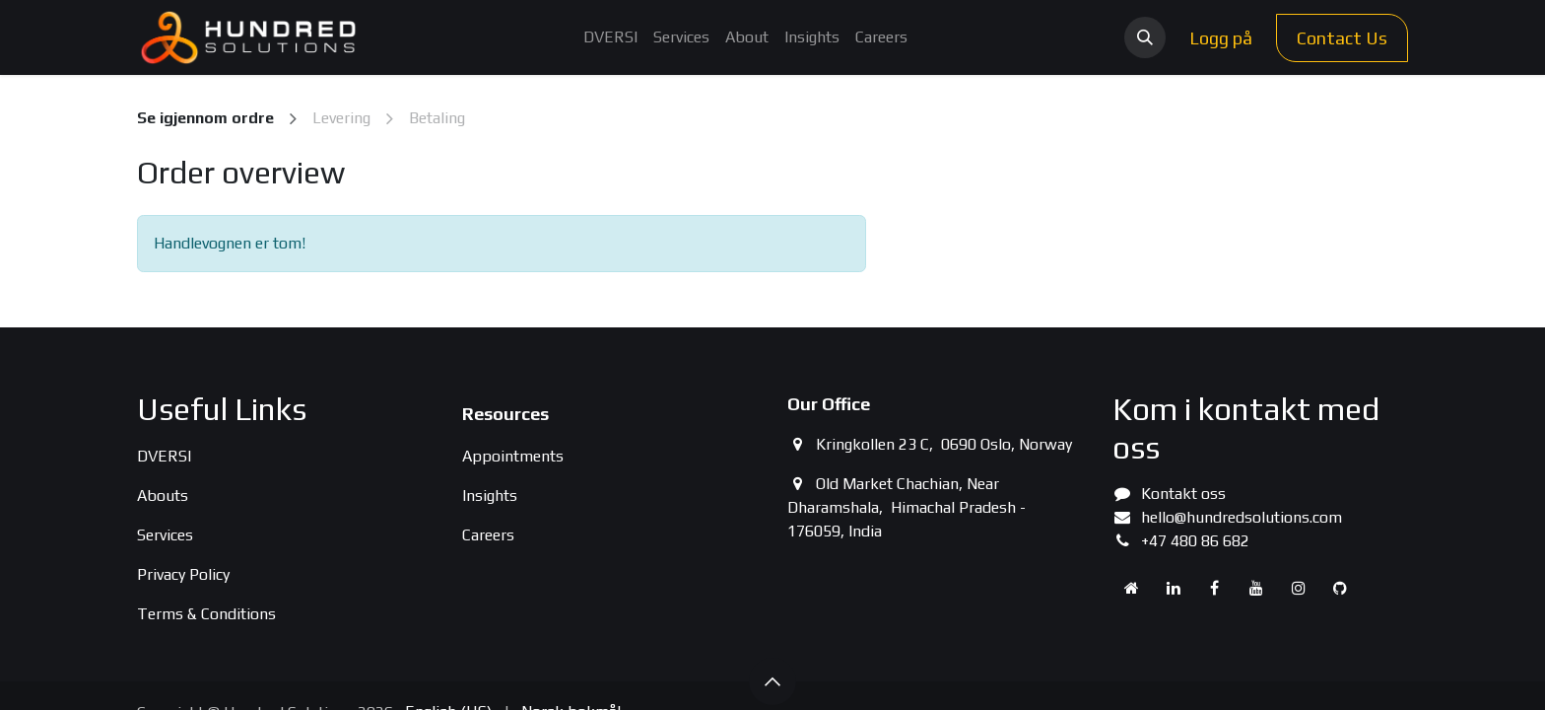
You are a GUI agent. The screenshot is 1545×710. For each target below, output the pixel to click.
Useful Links (221, 408)
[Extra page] (1131, 588)
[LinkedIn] (1173, 588)
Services (165, 535)
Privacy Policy (183, 574)
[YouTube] (1256, 588)
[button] (1145, 37)
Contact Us (1342, 38)
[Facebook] (1215, 588)
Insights (489, 495)
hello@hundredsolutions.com (1241, 517)
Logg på (1220, 38)
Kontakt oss (1183, 493)
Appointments (513, 456)
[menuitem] (610, 37)
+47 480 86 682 (1195, 541)
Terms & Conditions (206, 613)
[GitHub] (1340, 588)
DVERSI (164, 456)
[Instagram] (1298, 588)
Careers (488, 535)
